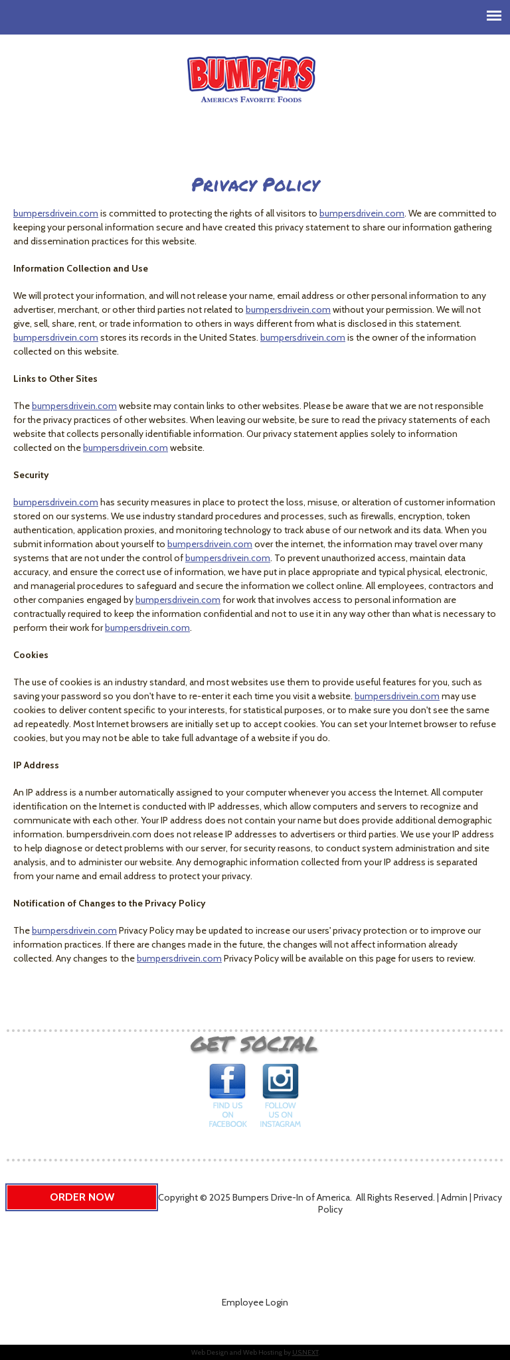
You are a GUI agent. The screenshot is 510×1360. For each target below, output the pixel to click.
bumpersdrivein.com (55, 213)
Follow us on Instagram (280, 1099)
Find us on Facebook (229, 1099)
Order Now (82, 1197)
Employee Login (255, 1302)
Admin (454, 1197)
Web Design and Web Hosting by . (255, 1352)
